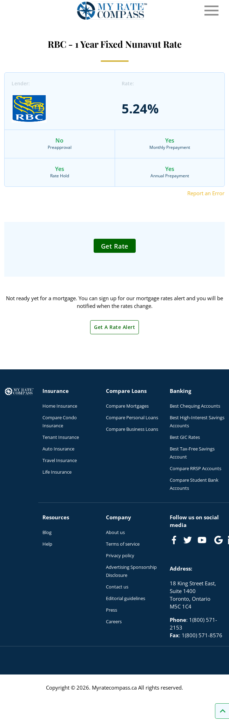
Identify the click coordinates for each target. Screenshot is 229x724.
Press (111, 610)
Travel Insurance (59, 460)
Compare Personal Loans (132, 417)
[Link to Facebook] (174, 540)
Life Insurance (57, 472)
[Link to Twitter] (188, 540)
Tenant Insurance (60, 437)
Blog (47, 532)
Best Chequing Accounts (195, 406)
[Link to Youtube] (203, 541)
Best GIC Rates (185, 437)
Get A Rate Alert (114, 327)
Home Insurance (59, 406)
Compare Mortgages (127, 406)
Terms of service (123, 544)
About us (115, 532)
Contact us (117, 587)
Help (47, 544)
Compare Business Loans (132, 429)
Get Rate (114, 246)
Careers (114, 621)
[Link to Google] (218, 540)
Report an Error (205, 193)
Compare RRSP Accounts (195, 468)
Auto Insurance (58, 449)
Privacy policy (120, 555)
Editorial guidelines (125, 598)
